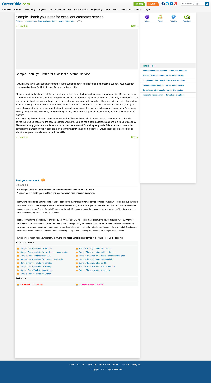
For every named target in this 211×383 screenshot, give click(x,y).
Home (71, 364)
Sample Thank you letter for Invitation (95, 248)
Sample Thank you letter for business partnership (42, 259)
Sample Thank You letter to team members (97, 266)
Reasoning (30, 9)
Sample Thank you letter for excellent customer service (44, 252)
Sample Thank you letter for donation (36, 263)
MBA (115, 9)
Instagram (136, 364)
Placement (60, 9)
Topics (18, 21)
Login (147, 9)
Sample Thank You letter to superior (94, 270)
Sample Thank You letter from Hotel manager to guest (102, 256)
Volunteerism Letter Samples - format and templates (165, 71)
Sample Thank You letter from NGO (36, 256)
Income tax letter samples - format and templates (163, 95)
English (42, 9)
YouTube (125, 364)
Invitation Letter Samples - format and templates (163, 85)
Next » (134, 26)
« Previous (22, 26)
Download (186, 21)
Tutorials (173, 21)
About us (80, 364)
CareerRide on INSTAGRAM (91, 284)
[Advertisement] (77, 49)
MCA (108, 9)
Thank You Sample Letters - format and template (56, 21)
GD (50, 9)
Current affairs (81, 9)
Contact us (91, 364)
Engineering (96, 9)
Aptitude (18, 9)
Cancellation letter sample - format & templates (163, 90)
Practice (152, 4)
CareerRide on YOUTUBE (32, 284)
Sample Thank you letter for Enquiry (36, 266)
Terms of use (104, 364)
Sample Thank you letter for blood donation (97, 252)
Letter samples (29, 21)
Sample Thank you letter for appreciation (96, 259)
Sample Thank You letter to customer (36, 270)
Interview (6, 9)
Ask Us (116, 364)
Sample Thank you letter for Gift (92, 263)
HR (69, 9)
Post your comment (27, 180)
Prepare (139, 4)
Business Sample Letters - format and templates (163, 75)
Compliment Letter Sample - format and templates (164, 80)
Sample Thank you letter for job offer (36, 248)
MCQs (147, 21)
